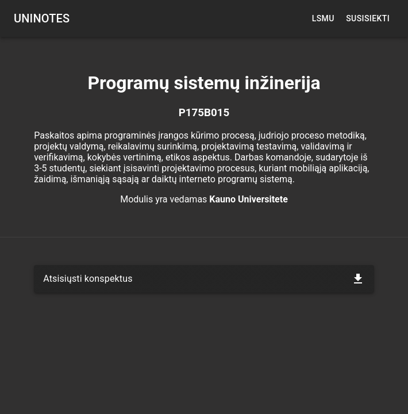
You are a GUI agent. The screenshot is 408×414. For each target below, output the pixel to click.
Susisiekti (367, 18)
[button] (204, 279)
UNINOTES (42, 18)
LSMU (323, 18)
